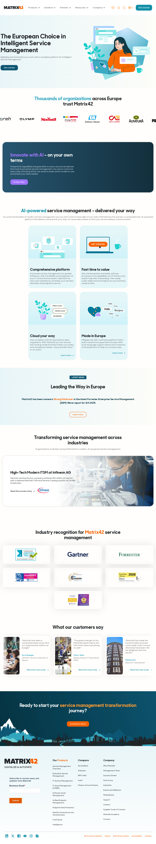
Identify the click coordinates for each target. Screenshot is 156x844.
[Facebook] (19, 836)
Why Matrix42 (109, 766)
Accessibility (137, 836)
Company (99, 7)
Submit (15, 801)
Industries (107, 785)
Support (106, 800)
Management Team (111, 770)
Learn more (66, 355)
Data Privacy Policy (121, 836)
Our (60, 760)
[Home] (25, 763)
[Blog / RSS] (37, 836)
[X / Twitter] (13, 836)
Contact (106, 819)
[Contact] (113, 7)
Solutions (50, 7)
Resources (81, 7)
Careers (106, 805)
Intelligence (58, 824)
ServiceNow (83, 766)
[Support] (118, 7)
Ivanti (80, 780)
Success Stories (110, 775)
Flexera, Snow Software (88, 785)
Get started (143, 7)
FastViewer (57, 820)
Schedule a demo (78, 724)
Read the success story (21, 491)
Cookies (148, 836)
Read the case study (36, 669)
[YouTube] (25, 836)
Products (34, 7)
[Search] (124, 7)
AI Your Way (19, 182)
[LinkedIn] (7, 836)
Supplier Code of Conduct (114, 809)
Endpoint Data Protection (63, 807)
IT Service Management (63, 781)
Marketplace (108, 795)
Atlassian (82, 770)
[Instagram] (31, 836)
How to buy (108, 780)
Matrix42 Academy (111, 814)
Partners (65, 7)
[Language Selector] (131, 10)
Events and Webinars (112, 790)
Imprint (107, 836)
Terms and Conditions (93, 836)
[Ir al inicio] (13, 7)
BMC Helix (82, 775)
